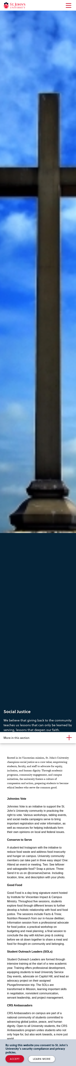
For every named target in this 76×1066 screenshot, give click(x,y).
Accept (15, 1059)
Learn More (42, 1059)
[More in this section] (38, 737)
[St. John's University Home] (14, 5)
